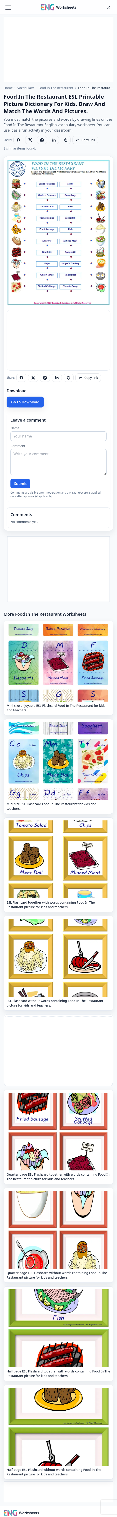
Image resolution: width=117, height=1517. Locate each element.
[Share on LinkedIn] (54, 140)
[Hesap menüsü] (108, 7)
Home (8, 88)
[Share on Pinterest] (66, 140)
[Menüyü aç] (8, 7)
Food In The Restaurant (55, 88)
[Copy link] (85, 140)
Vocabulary (25, 88)
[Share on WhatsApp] (42, 140)
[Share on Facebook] (18, 140)
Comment (17, 446)
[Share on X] (30, 140)
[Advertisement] (58, 48)
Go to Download (25, 402)
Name (14, 428)
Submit (20, 483)
